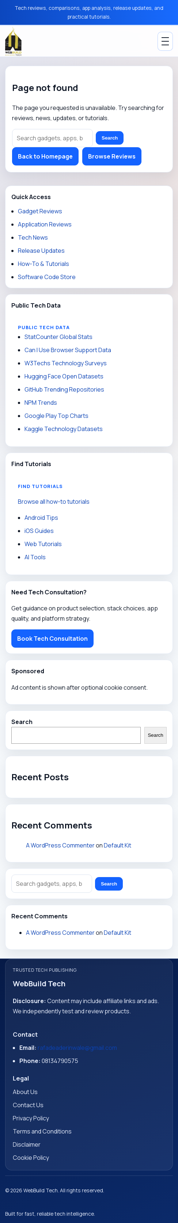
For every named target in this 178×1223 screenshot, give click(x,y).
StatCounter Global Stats (58, 337)
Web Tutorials (43, 544)
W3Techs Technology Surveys (65, 363)
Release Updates (41, 251)
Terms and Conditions (42, 1131)
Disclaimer (27, 1144)
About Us (25, 1092)
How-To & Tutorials (43, 264)
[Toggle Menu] (165, 41)
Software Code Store (47, 277)
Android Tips (41, 518)
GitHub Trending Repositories (64, 389)
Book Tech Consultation (52, 639)
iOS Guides (39, 531)
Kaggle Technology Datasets (63, 429)
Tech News (33, 237)
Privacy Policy (31, 1118)
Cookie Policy (31, 1158)
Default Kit (117, 845)
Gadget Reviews (40, 211)
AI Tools (35, 557)
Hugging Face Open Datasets (63, 376)
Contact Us (28, 1105)
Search (110, 138)
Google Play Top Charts (56, 416)
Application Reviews (45, 224)
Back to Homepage (45, 156)
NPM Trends (40, 403)
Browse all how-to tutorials (54, 502)
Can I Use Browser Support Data (67, 350)
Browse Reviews (112, 156)
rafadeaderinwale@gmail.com (77, 1048)
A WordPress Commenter (60, 845)
